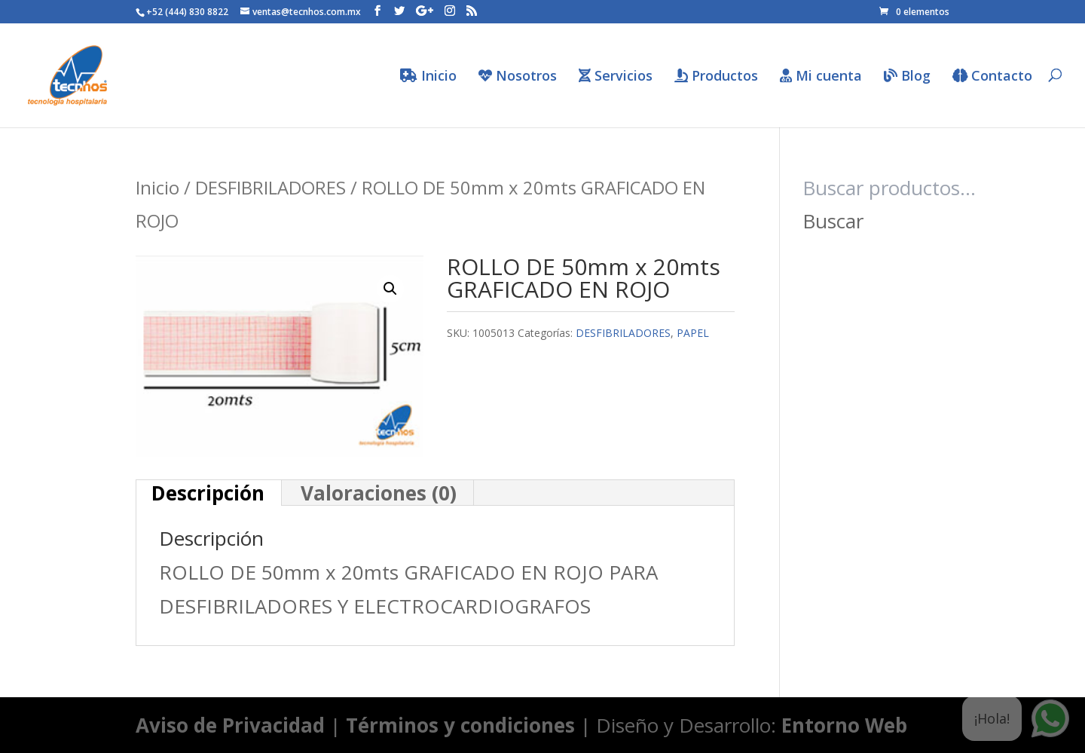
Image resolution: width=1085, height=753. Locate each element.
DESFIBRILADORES (270, 187)
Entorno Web (844, 725)
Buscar (832, 220)
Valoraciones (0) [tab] (379, 493)
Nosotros (517, 76)
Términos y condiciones (460, 725)
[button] (390, 288)
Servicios (616, 76)
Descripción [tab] (207, 493)
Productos (716, 76)
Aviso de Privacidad (230, 725)
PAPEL (693, 333)
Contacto (992, 76)
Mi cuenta (821, 76)
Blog (907, 76)
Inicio (428, 76)
